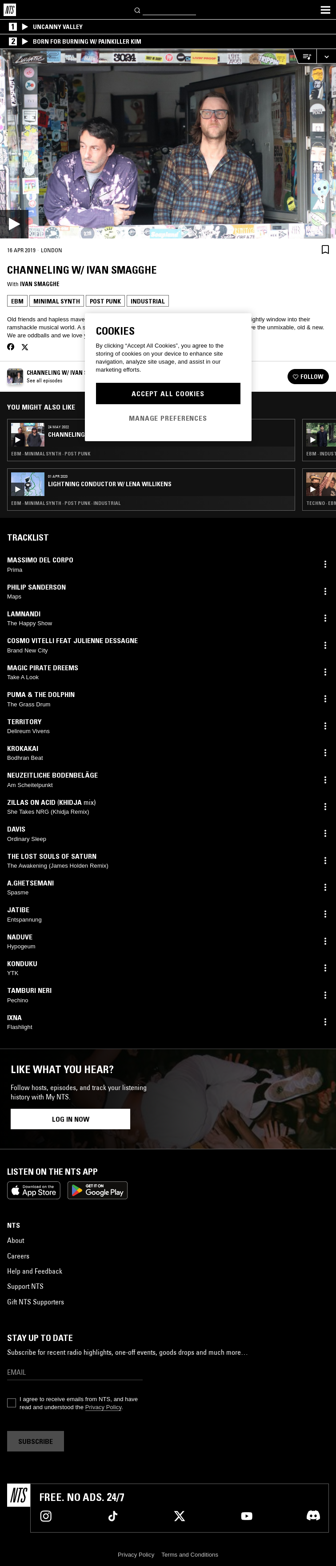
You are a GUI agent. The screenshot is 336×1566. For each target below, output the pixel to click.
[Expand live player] (326, 56)
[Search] (138, 9)
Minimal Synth (56, 301)
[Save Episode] (325, 249)
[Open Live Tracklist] (304, 56)
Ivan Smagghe (40, 283)
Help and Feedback (34, 1271)
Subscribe (35, 1441)
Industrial (148, 301)
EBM (17, 301)
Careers (18, 1255)
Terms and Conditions (189, 1554)
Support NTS (25, 1286)
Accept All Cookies (168, 393)
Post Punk (105, 301)
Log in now (70, 1119)
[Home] (10, 10)
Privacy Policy (103, 1407)
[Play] (168, 143)
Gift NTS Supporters (35, 1301)
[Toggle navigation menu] (325, 10)
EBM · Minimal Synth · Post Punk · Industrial (65, 503)
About (15, 1240)
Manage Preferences (168, 418)
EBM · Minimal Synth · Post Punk (50, 454)
